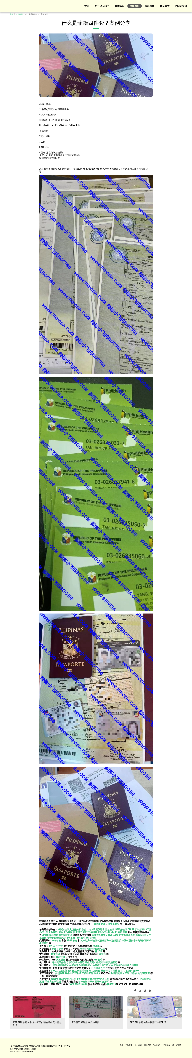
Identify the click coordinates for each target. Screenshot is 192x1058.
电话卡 (97, 973)
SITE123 (18, 1051)
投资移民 (77, 932)
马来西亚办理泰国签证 (80, 965)
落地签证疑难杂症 (56, 937)
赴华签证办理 (98, 967)
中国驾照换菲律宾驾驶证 (134, 940)
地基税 (96, 945)
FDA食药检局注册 (67, 978)
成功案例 (19, 14)
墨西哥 (104, 970)
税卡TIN (99, 951)
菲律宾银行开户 (86, 981)
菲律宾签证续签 (50, 934)
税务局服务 (113, 924)
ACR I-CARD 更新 (114, 932)
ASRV (85, 932)
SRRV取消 (80, 937)
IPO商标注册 (83, 978)
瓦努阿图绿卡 (132, 970)
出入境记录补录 (97, 929)
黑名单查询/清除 (54, 932)
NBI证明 (55, 978)
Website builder (27, 1051)
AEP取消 (98, 959)
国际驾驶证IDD (102, 981)
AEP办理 (102, 932)
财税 (103, 924)
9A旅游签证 (63, 929)
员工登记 (60, 959)
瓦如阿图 (95, 970)
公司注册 (95, 924)
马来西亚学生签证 (102, 965)
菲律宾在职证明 (53, 981)
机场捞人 (83, 929)
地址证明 (124, 973)
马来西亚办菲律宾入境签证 (124, 965)
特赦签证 (109, 929)
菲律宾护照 (57, 948)
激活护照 (115, 973)
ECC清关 (117, 934)
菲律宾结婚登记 (60, 962)
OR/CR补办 (72, 940)
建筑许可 (55, 954)
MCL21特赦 (91, 937)
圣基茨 (63, 970)
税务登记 (69, 973)
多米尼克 (55, 970)
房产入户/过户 (55, 945)
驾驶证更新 (115, 940)
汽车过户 (85, 940)
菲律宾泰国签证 (61, 965)
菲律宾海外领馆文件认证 (92, 948)
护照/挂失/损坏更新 (140, 973)
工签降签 (92, 932)
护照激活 (59, 973)
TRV (129, 929)
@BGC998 (111, 984)
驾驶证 (93, 940)
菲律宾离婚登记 (109, 962)
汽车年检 (56, 940)
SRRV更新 (70, 937)
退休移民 (68, 932)
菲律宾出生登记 (76, 962)
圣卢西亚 (72, 970)
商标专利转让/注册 (99, 978)
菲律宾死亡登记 (93, 962)
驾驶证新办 (103, 940)
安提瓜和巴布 (84, 970)
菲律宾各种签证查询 (102, 934)
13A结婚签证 (121, 929)
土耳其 (121, 970)
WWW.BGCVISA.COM (78, 984)
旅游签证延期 (128, 934)
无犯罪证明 (87, 973)
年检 (125, 932)
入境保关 (74, 929)
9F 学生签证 (138, 929)
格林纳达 (113, 970)
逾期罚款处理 (65, 934)
